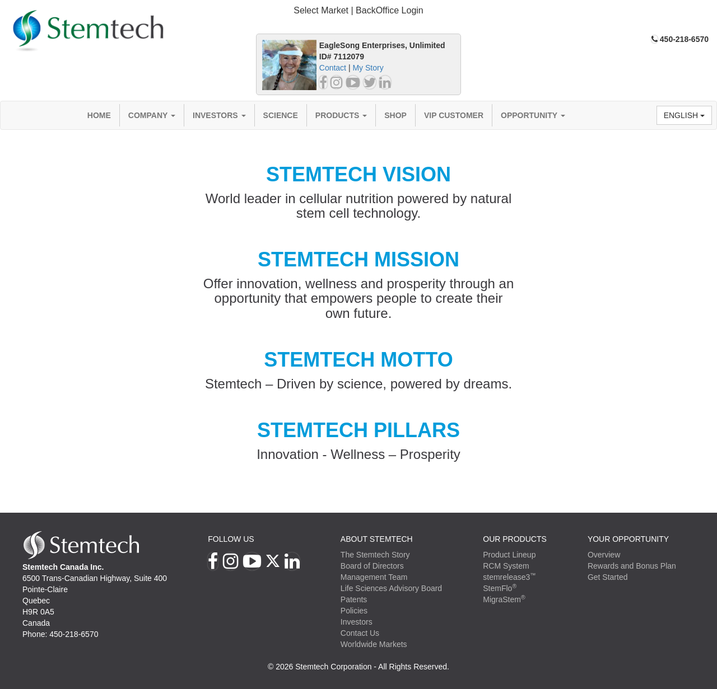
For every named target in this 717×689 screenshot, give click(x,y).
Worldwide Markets (374, 644)
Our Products (515, 539)
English (684, 115)
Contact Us (360, 633)
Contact (332, 67)
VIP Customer (453, 115)
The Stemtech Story (375, 554)
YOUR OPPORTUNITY (628, 539)
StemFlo (499, 588)
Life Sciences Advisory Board (391, 588)
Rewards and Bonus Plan (632, 565)
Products (341, 115)
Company (151, 115)
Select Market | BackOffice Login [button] (358, 10)
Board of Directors (372, 565)
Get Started (608, 577)
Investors (219, 115)
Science (280, 115)
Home (99, 115)
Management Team (374, 577)
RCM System (506, 565)
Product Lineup (509, 554)
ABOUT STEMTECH (377, 539)
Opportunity (533, 115)
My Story (367, 67)
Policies (354, 610)
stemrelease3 (509, 577)
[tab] (358, 11)
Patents (354, 599)
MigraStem (504, 599)
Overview (604, 554)
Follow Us (231, 539)
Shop (395, 115)
